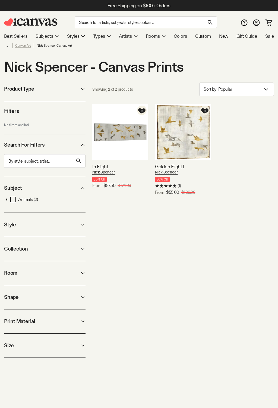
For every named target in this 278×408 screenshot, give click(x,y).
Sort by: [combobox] (237, 89)
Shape (45, 297)
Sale (269, 36)
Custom (203, 36)
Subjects (47, 36)
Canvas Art (23, 46)
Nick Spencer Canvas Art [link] (54, 46)
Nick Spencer (103, 172)
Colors (180, 36)
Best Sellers (15, 36)
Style (45, 225)
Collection (45, 249)
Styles (76, 36)
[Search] (146, 22)
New (223, 36)
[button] (7, 199)
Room (45, 273)
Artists (128, 36)
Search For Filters (45, 145)
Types (102, 36)
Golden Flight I (169, 166)
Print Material (45, 321)
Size (45, 345)
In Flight (100, 166)
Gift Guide (246, 36)
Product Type (45, 89)
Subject (45, 188)
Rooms (156, 36)
